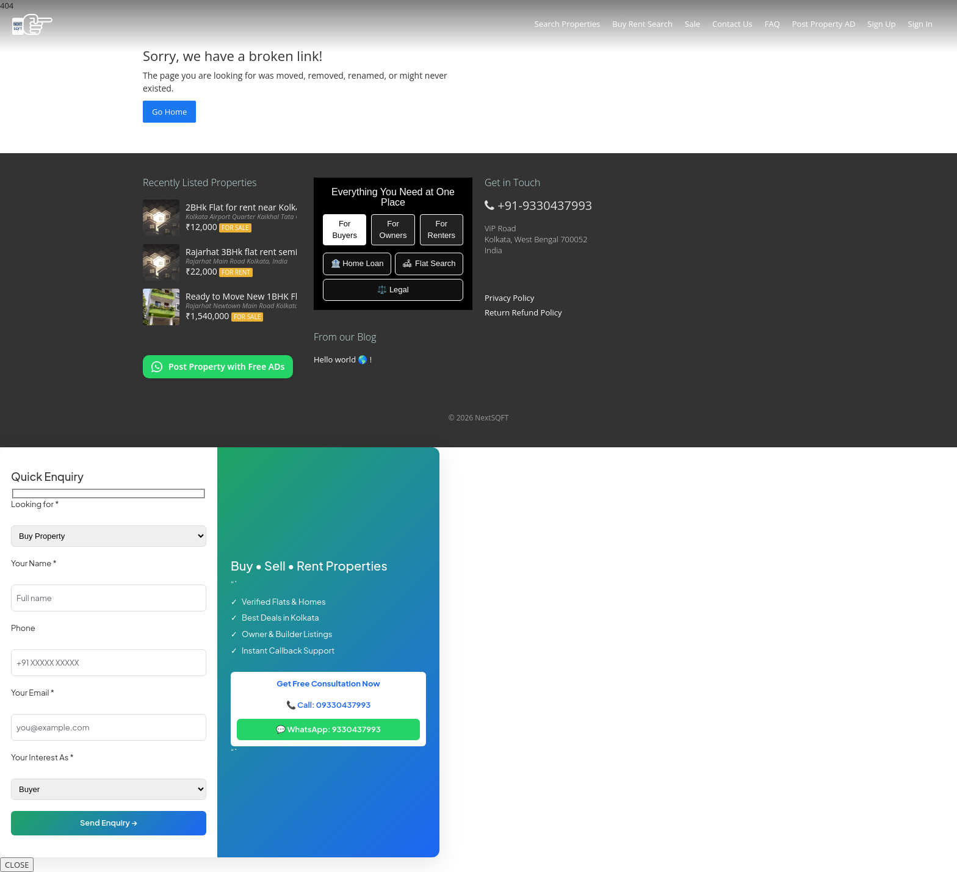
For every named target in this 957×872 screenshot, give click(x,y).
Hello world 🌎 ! (343, 359)
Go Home (169, 111)
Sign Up (881, 23)
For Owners (393, 229)
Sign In (920, 23)
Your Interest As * (42, 757)
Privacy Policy (509, 297)
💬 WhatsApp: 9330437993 (328, 729)
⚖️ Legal (392, 289)
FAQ (772, 23)
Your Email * (32, 692)
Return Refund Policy (523, 312)
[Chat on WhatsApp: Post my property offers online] (218, 366)
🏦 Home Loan (357, 263)
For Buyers (344, 229)
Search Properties (567, 23)
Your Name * (34, 563)
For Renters (442, 229)
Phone (23, 628)
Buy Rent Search (642, 23)
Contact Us (732, 23)
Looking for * (35, 504)
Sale (692, 23)
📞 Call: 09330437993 (328, 705)
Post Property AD (824, 23)
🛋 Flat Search (428, 263)
